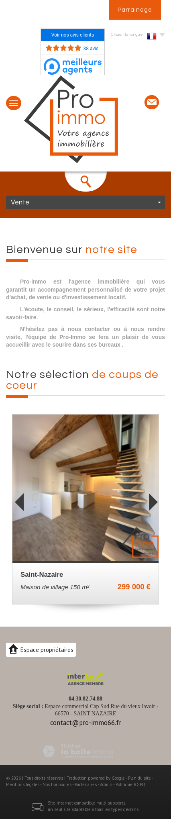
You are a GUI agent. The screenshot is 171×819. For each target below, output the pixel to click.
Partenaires (86, 784)
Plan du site (139, 778)
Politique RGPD (130, 784)
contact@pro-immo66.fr (85, 722)
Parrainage (135, 10)
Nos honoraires (57, 784)
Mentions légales (22, 784)
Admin (106, 784)
